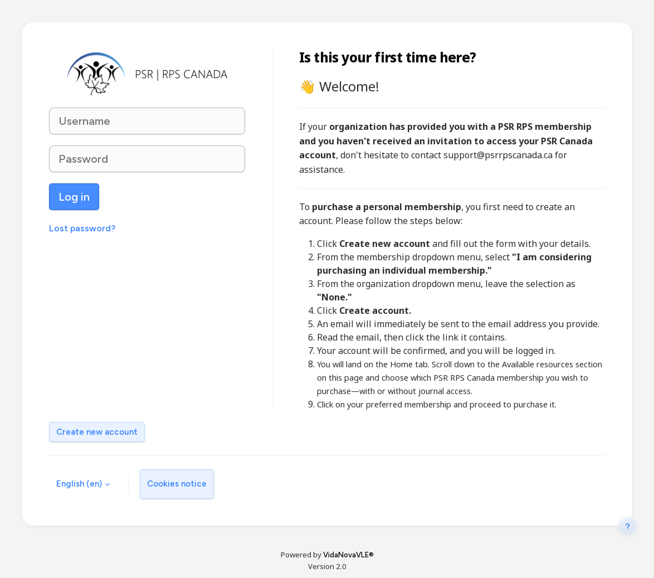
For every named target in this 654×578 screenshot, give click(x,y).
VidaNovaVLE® (348, 554)
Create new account (97, 432)
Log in (74, 196)
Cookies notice (177, 484)
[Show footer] (627, 533)
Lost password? (82, 228)
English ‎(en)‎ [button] (79, 484)
